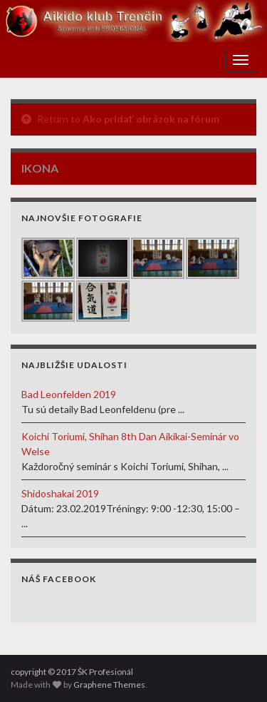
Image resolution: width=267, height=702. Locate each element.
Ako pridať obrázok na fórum (151, 119)
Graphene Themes (109, 684)
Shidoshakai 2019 (60, 493)
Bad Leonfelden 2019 (68, 394)
